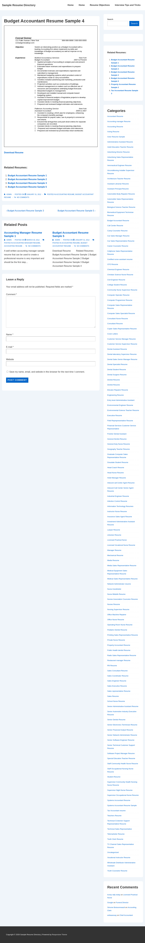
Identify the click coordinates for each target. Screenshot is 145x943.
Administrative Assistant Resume (120, 142)
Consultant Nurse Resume (117, 319)
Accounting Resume (65, 194)
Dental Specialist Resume (117, 364)
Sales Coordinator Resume (117, 676)
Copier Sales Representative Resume (122, 329)
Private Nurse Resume (116, 640)
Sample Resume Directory (19, 5)
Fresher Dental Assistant (117, 434)
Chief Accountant (126, 915)
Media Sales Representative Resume (121, 566)
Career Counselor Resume (117, 246)
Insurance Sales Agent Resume (119, 517)
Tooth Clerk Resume (115, 839)
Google (110, 903)
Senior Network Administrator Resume (122, 735)
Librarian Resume (114, 535)
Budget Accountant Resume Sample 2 (27, 179)
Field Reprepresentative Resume (120, 421)
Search (110, 19)
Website (10, 359)
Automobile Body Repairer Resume (121, 194)
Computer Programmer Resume (119, 300)
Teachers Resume (114, 816)
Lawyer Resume (113, 530)
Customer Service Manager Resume (121, 339)
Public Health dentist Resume (118, 650)
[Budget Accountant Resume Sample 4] (34, 194)
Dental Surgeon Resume (117, 375)
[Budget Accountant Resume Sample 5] (82, 240)
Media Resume (113, 560)
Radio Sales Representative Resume (121, 655)
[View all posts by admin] (8, 194)
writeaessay (112, 915)
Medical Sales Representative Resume (122, 579)
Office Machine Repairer (116, 615)
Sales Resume (113, 696)
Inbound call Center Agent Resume (121, 483)
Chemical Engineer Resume (118, 269)
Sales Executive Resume (117, 686)
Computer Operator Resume (118, 295)
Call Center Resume (115, 226)
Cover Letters (112, 334)
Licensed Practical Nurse (117, 540)
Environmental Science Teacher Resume (123, 410)
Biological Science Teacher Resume (121, 207)
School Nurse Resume (116, 701)
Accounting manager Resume (26, 243)
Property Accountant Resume (118, 645)
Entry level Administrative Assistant (120, 400)
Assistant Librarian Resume (118, 184)
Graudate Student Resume (117, 462)
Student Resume (113, 777)
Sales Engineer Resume (116, 681)
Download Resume (13, 152)
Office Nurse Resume (115, 620)
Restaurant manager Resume (118, 660)
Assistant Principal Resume (118, 189)
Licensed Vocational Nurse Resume (121, 545)
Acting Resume (113, 132)
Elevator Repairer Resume (117, 390)
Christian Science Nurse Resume (120, 275)
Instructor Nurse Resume (117, 511)
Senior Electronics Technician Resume (122, 725)
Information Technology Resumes (120, 506)
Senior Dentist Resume (116, 720)
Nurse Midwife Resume (116, 594)
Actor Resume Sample (116, 137)
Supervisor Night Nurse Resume (119, 790)
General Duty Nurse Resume (118, 444)
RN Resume (112, 666)
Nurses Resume (113, 604)
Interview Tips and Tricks (128, 5)
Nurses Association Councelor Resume (122, 599)
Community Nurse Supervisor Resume (122, 290)
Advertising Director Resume (118, 152)
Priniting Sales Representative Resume (122, 635)
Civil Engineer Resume (116, 280)
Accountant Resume (115, 116)
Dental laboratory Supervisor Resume (122, 354)
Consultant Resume (115, 324)
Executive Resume (114, 415)
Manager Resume (114, 550)
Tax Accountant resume (116, 811)
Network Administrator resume (119, 584)
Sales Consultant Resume (117, 671)
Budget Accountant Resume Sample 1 (27, 175)
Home (70, 5)
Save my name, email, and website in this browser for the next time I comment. (47, 372)
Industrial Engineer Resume (118, 496)
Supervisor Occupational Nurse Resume (123, 795)
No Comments (23, 197)
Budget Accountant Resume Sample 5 (27, 187)
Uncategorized (113, 852)
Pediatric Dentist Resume (117, 630)
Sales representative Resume (118, 691)
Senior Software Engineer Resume (120, 740)
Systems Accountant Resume (118, 800)
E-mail (9, 347)
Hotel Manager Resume (116, 478)
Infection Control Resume (117, 501)
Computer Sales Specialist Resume (121, 313)
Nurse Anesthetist (114, 589)
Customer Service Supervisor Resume (122, 344)
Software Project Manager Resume (121, 753)
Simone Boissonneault (116, 907)
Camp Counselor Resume (117, 231)
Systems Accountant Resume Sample (122, 805)
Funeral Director (122, 903)
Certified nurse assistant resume (119, 259)
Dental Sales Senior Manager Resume (122, 359)
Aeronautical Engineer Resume (119, 165)
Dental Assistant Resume (117, 349)
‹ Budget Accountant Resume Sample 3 (25, 211)
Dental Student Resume (116, 369)
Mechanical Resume (115, 555)
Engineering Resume (115, 395)
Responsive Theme (59, 935)
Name (9, 334)
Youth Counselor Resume (117, 871)
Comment (11, 294)
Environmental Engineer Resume (120, 405)
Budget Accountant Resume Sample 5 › (76, 211)
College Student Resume (117, 285)
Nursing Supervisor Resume (118, 609)
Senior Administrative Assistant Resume (122, 706)
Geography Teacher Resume (118, 449)
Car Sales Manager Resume (118, 236)
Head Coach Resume (115, 467)
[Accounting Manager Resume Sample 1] (33, 240)
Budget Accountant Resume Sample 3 (27, 183)
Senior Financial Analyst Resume (120, 730)
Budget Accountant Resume (118, 221)
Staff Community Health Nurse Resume (122, 764)
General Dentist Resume (117, 439)
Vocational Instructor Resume (118, 857)
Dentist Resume (113, 380)
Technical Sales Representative (119, 829)
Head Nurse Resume (115, 473)
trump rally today (113, 895)
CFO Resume (112, 264)
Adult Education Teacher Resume (120, 147)
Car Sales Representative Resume (120, 241)
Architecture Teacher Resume (118, 179)
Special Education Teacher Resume (121, 758)
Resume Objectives (100, 5)
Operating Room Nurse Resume (119, 625)
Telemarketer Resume (115, 834)
